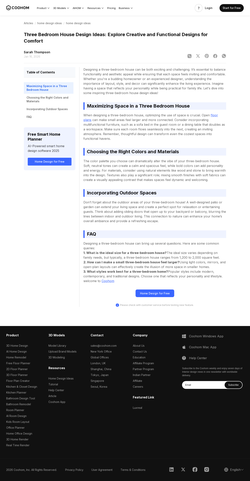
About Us (139, 345)
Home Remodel (16, 357)
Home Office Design (19, 433)
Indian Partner (142, 375)
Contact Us (140, 351)
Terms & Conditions (133, 469)
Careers (138, 386)
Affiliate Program (143, 363)
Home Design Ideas (61, 378)
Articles (28, 23)
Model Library (57, 345)
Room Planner (15, 410)
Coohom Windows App (206, 336)
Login (208, 8)
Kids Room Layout (17, 421)
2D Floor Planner (17, 369)
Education (139, 357)
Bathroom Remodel (18, 404)
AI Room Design (16, 416)
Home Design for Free (49, 161)
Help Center (56, 390)
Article (52, 396)
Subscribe (233, 385)
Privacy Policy (74, 469)
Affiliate (137, 380)
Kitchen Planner (16, 392)
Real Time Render (17, 445)
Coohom (108, 281)
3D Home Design (17, 345)
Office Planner (15, 427)
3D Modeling (56, 357)
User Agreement (101, 469)
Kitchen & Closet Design (21, 386)
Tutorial (53, 384)
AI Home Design (16, 351)
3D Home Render (17, 439)
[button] (43, 8)
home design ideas (49, 23)
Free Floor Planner (18, 363)
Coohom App (56, 402)
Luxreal (137, 407)
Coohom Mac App (202, 347)
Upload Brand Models (62, 351)
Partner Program (143, 369)
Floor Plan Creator (18, 380)
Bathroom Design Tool (20, 398)
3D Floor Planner (17, 375)
